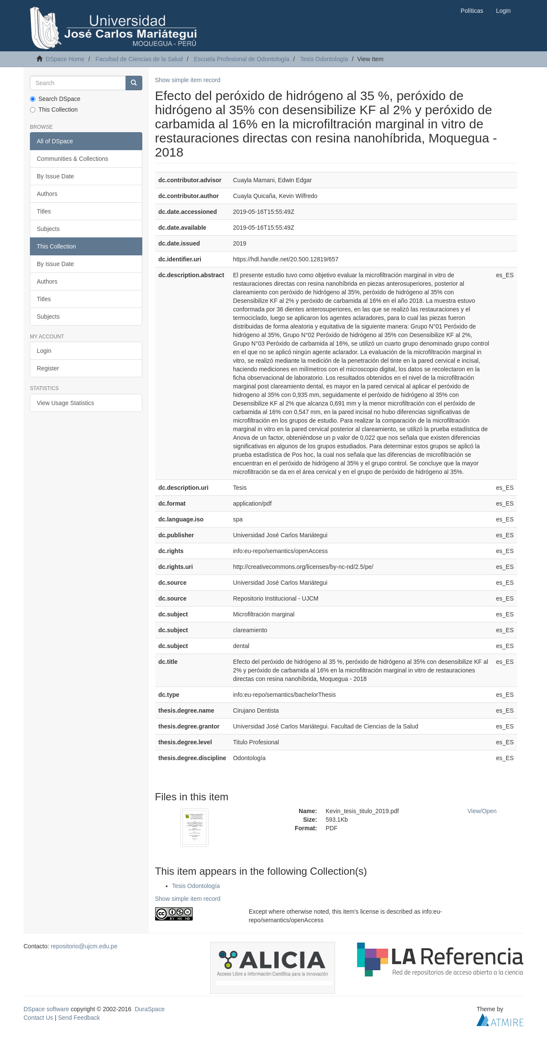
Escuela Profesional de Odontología (241, 59)
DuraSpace (150, 1009)
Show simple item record (188, 80)
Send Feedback (79, 1017)
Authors (47, 193)
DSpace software (46, 1009)
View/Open (482, 811)
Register (48, 368)
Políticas (472, 10)
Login (44, 350)
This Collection (54, 109)
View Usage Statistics (65, 403)
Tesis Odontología (324, 59)
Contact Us (38, 1017)
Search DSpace (55, 98)
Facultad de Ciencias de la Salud (139, 59)
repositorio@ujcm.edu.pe (84, 946)
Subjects (48, 228)
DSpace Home (65, 59)
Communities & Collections (72, 158)
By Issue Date (55, 176)
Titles (44, 211)
